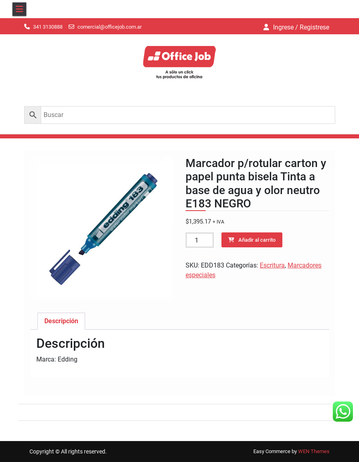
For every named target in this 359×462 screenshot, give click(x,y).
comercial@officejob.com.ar (109, 27)
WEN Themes (314, 451)
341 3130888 (48, 27)
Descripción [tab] (61, 321)
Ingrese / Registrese (301, 27)
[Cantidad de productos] (200, 240)
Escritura (272, 265)
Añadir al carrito (257, 240)
